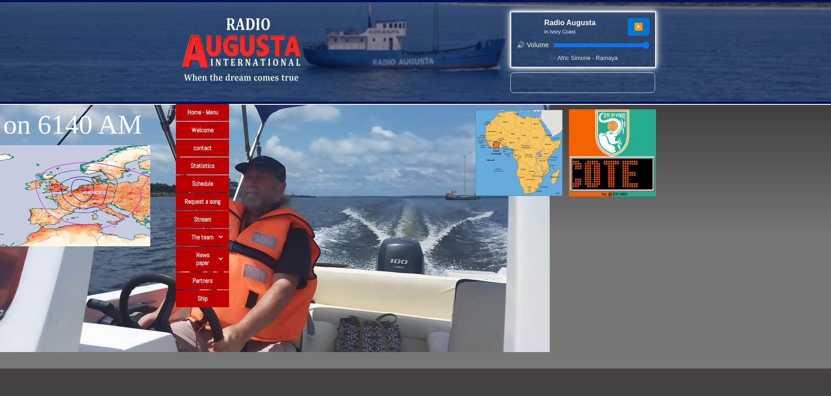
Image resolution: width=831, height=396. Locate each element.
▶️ (638, 27)
